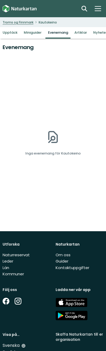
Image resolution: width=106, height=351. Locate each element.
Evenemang (58, 32)
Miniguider (33, 32)
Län (6, 267)
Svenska (11, 345)
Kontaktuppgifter (72, 267)
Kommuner (13, 274)
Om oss (63, 255)
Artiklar (80, 32)
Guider (62, 261)
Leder (8, 261)
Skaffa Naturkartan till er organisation (79, 337)
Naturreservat (16, 255)
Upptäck (10, 32)
